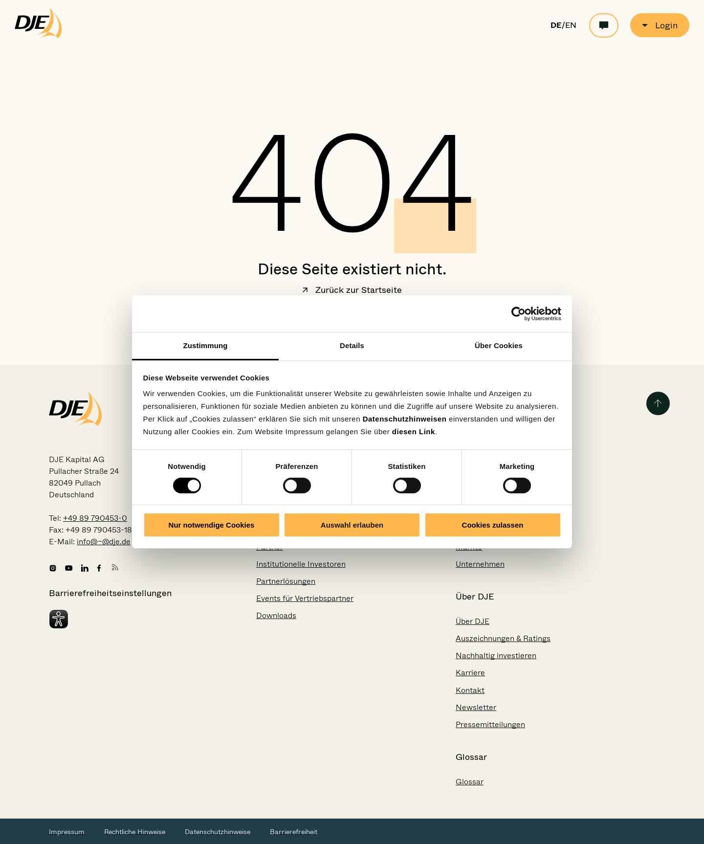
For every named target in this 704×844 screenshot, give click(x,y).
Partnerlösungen (285, 581)
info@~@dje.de (104, 541)
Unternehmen (480, 564)
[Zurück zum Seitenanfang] (658, 403)
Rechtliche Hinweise (134, 832)
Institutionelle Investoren (301, 564)
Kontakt (470, 690)
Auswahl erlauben (352, 525)
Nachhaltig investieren (496, 655)
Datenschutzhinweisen (405, 419)
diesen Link (413, 431)
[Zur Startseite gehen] (38, 36)
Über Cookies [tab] (499, 345)
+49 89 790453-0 (95, 518)
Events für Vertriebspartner (304, 598)
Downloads (276, 615)
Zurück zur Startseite (352, 291)
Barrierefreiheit (293, 832)
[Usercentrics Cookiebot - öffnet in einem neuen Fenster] (518, 313)
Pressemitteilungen (490, 724)
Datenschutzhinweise (217, 832)
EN (570, 25)
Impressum (67, 832)
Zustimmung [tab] (205, 345)
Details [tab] (352, 345)
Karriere (470, 672)
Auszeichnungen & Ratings (503, 638)
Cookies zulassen (493, 525)
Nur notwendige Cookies (212, 525)
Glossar (470, 781)
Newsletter (476, 707)
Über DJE (472, 621)
